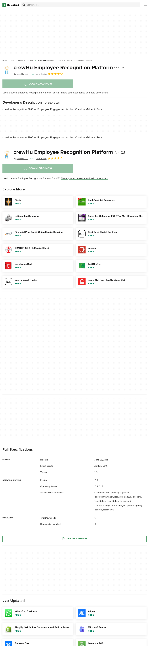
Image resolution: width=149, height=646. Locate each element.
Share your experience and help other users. (84, 92)
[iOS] (12, 60)
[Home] (5, 60)
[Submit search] (23, 4)
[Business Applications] (46, 60)
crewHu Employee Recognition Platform (69, 67)
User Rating (49, 73)
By (20, 74)
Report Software (74, 539)
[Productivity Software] (25, 60)
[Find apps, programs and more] (80, 4)
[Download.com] (10, 5)
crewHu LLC (53, 103)
